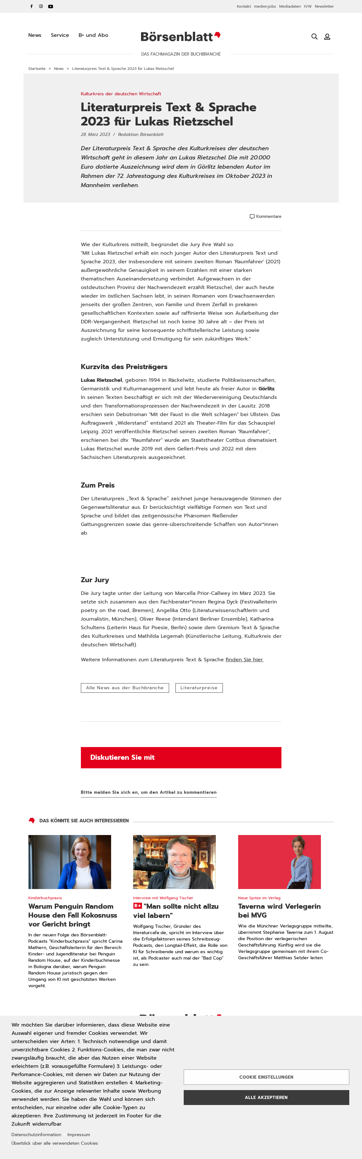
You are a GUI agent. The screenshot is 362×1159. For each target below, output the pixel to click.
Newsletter (324, 6)
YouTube (50, 6)
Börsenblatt (181, 36)
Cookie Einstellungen (266, 1077)
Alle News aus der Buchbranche (125, 687)
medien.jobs (265, 6)
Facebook (31, 6)
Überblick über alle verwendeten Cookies (54, 1143)
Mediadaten (290, 6)
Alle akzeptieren (266, 1098)
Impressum (78, 1134)
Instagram (41, 6)
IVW (308, 6)
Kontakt (244, 6)
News (59, 68)
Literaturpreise (199, 687)
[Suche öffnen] (314, 36)
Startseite (37, 68)
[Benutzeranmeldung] (327, 36)
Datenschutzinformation (36, 1134)
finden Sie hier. (245, 660)
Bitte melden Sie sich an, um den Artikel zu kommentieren (149, 792)
